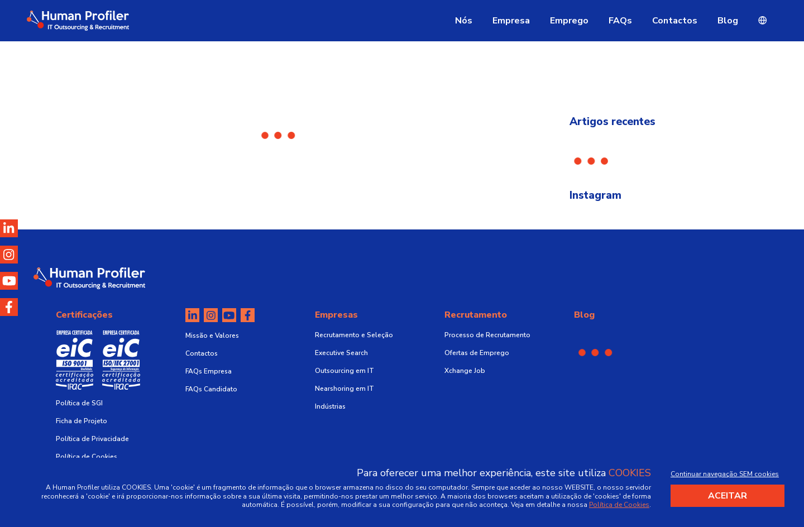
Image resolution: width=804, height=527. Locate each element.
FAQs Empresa (208, 371)
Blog (727, 21)
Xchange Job (464, 370)
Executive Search (341, 352)
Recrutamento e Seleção (354, 334)
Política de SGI (79, 403)
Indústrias (330, 406)
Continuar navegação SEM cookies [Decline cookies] (725, 473)
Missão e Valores (212, 335)
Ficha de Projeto (81, 420)
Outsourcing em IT (344, 370)
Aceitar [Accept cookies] (727, 496)
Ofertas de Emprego (476, 352)
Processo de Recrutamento (487, 334)
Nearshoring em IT (344, 388)
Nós (463, 21)
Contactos (674, 21)
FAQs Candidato (211, 389)
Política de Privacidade (92, 438)
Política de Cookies (86, 456)
